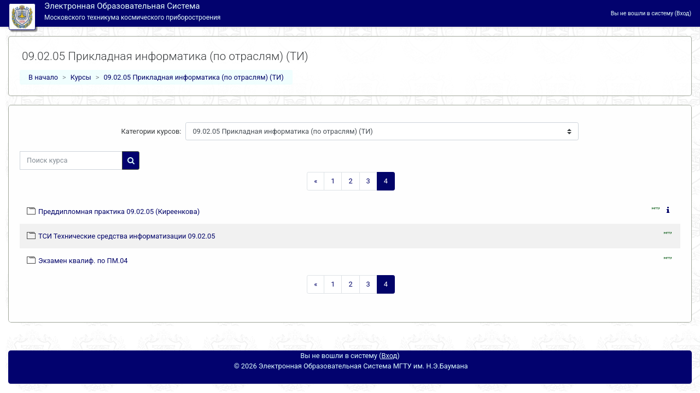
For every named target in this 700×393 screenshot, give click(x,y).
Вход (682, 13)
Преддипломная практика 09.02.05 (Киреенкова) (119, 211)
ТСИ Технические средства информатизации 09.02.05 (126, 236)
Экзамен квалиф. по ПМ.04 (83, 261)
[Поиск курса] (71, 160)
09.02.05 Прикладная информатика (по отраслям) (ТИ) (193, 77)
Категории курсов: (151, 131)
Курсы (81, 77)
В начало (43, 77)
